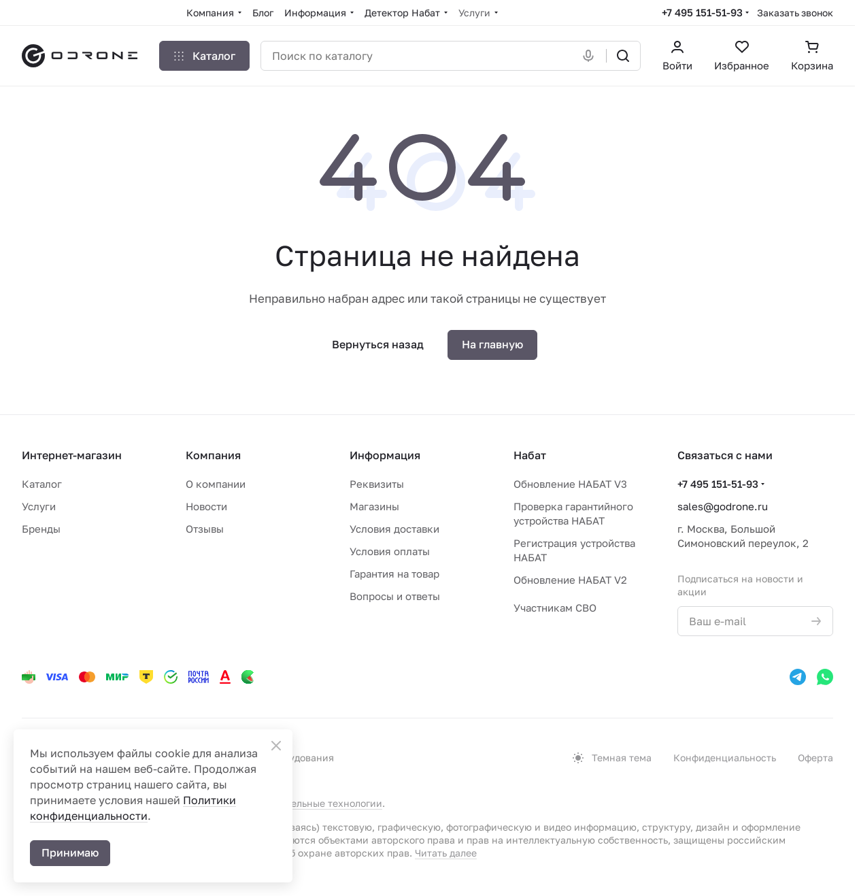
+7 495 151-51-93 (702, 12)
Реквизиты (377, 484)
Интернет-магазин (72, 455)
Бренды (41, 528)
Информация (385, 455)
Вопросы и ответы (395, 596)
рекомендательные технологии (308, 803)
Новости (206, 506)
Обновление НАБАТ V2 (570, 580)
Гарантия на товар (394, 573)
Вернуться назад (378, 344)
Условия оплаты (390, 551)
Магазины (374, 506)
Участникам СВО (554, 607)
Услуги (39, 506)
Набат (529, 455)
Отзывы (205, 528)
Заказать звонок (795, 12)
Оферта (815, 757)
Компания (213, 455)
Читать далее (446, 853)
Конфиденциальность (724, 757)
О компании (216, 484)
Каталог (42, 484)
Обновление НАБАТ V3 (570, 484)
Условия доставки (394, 528)
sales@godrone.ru (722, 506)
